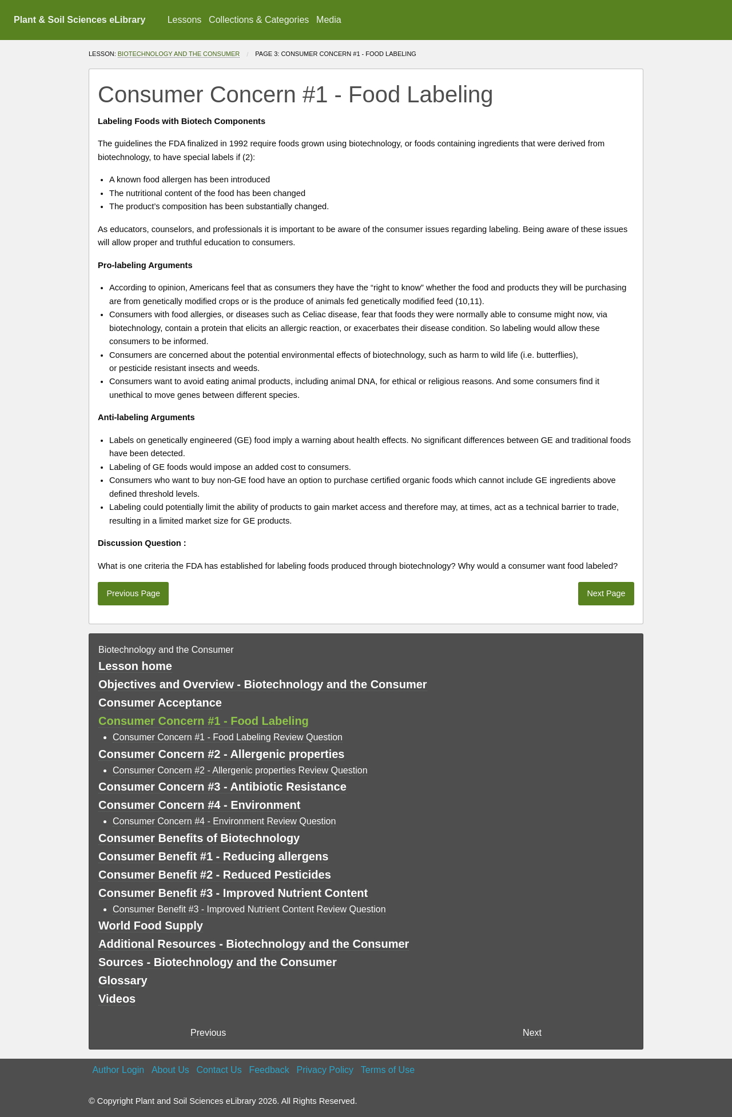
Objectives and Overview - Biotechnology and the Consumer (262, 684)
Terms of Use (388, 1070)
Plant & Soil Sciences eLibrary (79, 20)
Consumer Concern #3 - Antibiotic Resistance (222, 786)
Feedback (269, 1070)
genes (188, 395)
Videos (117, 998)
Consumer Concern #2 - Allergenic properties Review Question (240, 770)
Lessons (185, 20)
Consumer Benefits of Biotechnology (199, 838)
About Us (170, 1070)
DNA (366, 381)
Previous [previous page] (208, 1033)
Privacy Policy (324, 1070)
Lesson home (135, 666)
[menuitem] (184, 20)
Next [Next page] (532, 1033)
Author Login (118, 1070)
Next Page (606, 593)
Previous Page (133, 593)
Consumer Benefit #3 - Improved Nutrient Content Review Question (249, 909)
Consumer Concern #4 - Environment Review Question (224, 821)
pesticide (135, 368)
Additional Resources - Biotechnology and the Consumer (253, 944)
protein (214, 328)
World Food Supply (150, 925)
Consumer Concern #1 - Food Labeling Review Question (228, 737)
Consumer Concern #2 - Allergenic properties (221, 754)
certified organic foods (413, 480)
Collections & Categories (259, 20)
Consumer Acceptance (160, 702)
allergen (177, 179)
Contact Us (219, 1070)
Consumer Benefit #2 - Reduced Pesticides (214, 874)
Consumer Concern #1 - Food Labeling (203, 721)
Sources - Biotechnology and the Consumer (217, 962)
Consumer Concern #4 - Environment (199, 805)
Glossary (123, 980)
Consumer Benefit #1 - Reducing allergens (213, 856)
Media (328, 20)
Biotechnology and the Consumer (179, 53)
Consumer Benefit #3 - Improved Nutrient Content (233, 893)
